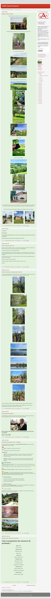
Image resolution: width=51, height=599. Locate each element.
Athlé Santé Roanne (41, 65)
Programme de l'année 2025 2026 (7, 9)
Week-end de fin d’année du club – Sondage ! (11, 442)
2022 (40, 87)
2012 (40, 100)
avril (40, 77)
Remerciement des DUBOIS (7, 413)
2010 (40, 103)
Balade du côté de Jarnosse (7, 13)
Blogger (31, 595)
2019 (40, 91)
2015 (40, 96)
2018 (40, 92)
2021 (40, 88)
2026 (40, 73)
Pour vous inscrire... (18, 9)
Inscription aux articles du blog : (43, 46)
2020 (40, 89)
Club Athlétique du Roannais (42, 55)
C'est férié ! (4, 230)
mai (40, 74)
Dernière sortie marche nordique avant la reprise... (12, 272)
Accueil (14, 585)
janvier (41, 81)
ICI (10, 256)
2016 (40, 95)
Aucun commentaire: (18, 225)
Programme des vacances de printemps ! (10, 538)
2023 (40, 85)
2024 (40, 84)
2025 (40, 83)
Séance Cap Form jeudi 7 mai (8, 245)
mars (40, 78)
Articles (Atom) (8, 587)
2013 (40, 99)
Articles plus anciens (31, 585)
